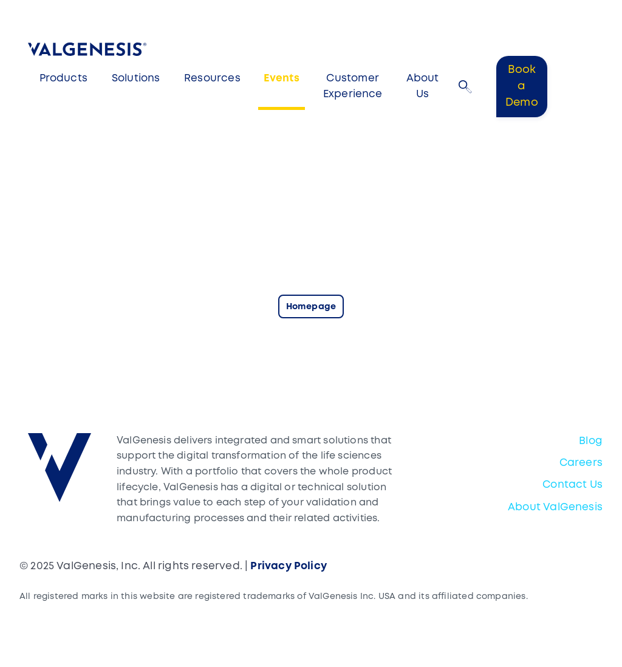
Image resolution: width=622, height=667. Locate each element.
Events (281, 78)
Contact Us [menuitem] (572, 485)
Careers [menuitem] (581, 463)
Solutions (136, 78)
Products (63, 78)
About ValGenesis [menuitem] (555, 507)
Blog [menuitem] (591, 441)
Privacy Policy (288, 566)
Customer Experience (353, 86)
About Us (422, 86)
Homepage (311, 307)
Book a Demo (521, 86)
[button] (465, 87)
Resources (212, 78)
